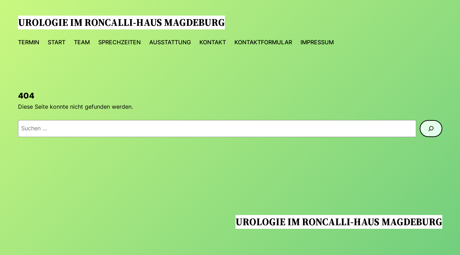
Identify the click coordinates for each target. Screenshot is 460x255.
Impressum (317, 42)
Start (56, 42)
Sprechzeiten (119, 42)
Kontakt (212, 42)
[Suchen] (431, 128)
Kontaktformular (263, 42)
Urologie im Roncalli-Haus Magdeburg (121, 22)
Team (82, 42)
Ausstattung (170, 42)
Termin (28, 42)
